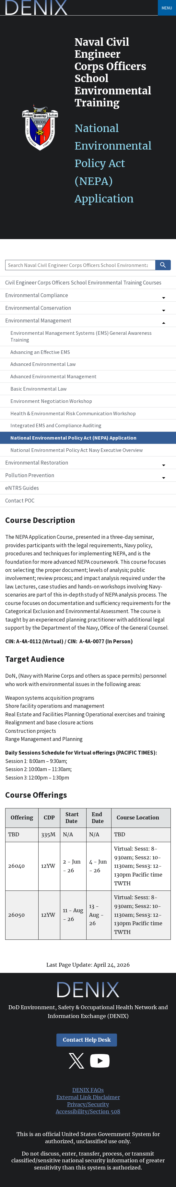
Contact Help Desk (87, 1040)
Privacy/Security (88, 1104)
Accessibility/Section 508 (88, 1111)
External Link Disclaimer (88, 1097)
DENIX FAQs (88, 1090)
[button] (88, 295)
